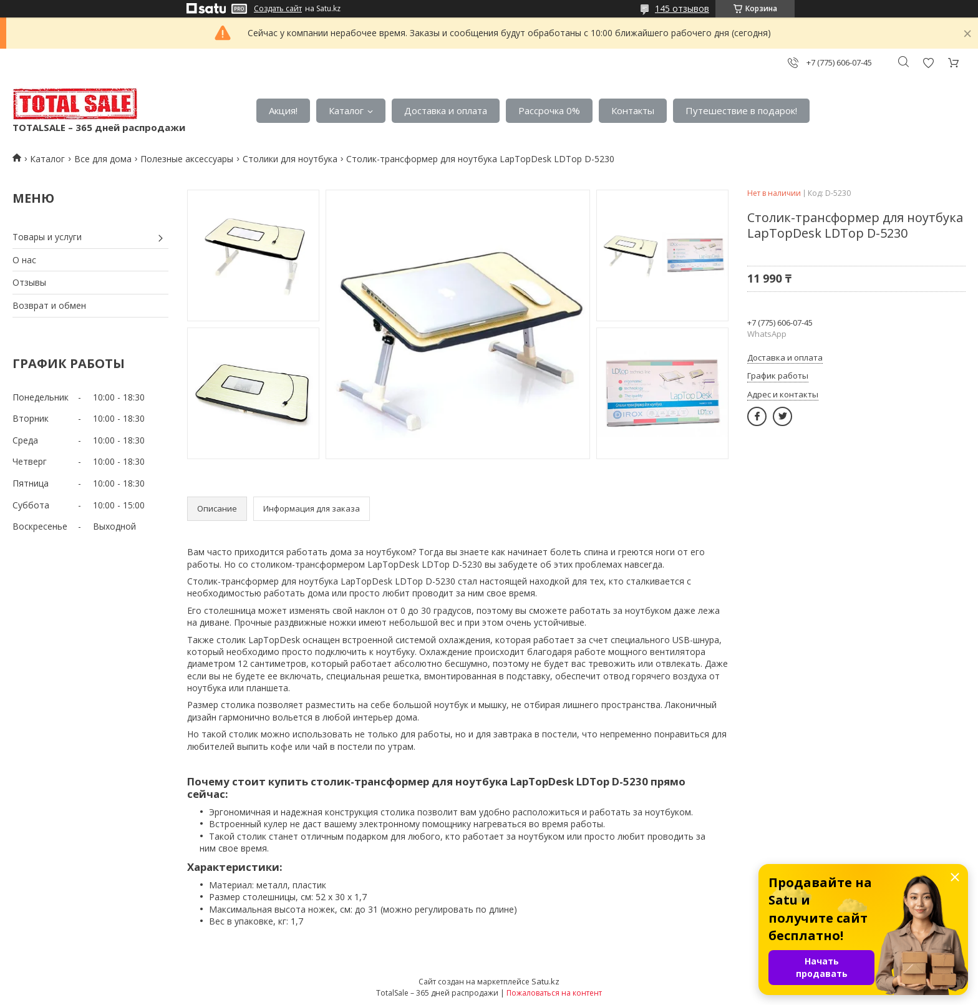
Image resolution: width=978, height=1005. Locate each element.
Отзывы (29, 282)
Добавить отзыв (928, 62)
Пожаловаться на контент (554, 993)
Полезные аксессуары (186, 159)
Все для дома (103, 159)
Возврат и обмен (49, 305)
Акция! (283, 110)
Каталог (346, 110)
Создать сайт (278, 8)
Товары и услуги (47, 237)
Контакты (632, 110)
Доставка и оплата (445, 110)
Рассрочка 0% (549, 110)
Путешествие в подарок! (741, 110)
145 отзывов (682, 8)
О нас (24, 260)
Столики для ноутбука (290, 159)
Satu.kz (545, 981)
